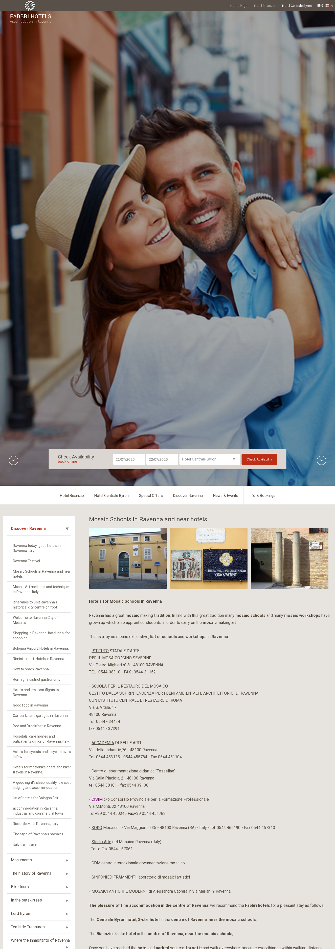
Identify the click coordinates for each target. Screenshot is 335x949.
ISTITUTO (100, 650)
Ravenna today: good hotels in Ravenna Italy (37, 548)
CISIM (97, 799)
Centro (97, 771)
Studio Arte (101, 841)
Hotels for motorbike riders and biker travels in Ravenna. (42, 769)
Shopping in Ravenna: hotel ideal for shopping (41, 635)
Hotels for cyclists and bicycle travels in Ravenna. (42, 754)
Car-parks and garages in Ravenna (40, 716)
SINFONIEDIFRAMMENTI (114, 877)
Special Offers (151, 495)
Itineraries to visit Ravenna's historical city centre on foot (35, 604)
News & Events (225, 495)
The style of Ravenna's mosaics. (38, 834)
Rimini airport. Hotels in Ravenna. (39, 659)
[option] (128, 558)
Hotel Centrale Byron (297, 6)
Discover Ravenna (188, 495)
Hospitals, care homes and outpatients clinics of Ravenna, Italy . (42, 738)
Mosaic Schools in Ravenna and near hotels (42, 573)
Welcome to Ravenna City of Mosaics (35, 620)
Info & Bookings (262, 495)
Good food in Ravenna (30, 705)
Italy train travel (25, 844)
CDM (96, 863)
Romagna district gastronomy (36, 679)
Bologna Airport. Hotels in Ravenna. (41, 648)
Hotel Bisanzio (264, 6)
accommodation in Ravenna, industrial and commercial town (38, 810)
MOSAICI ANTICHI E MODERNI (119, 891)
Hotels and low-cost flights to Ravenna (36, 692)
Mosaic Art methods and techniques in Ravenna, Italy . (42, 589)
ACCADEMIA (103, 742)
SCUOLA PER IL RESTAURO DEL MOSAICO (130, 686)
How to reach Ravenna (31, 669)
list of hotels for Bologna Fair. (36, 798)
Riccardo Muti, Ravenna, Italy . (36, 824)
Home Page (238, 6)
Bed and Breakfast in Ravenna (37, 726)
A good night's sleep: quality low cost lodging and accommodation (42, 785)
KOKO (97, 827)
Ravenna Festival (26, 561)
